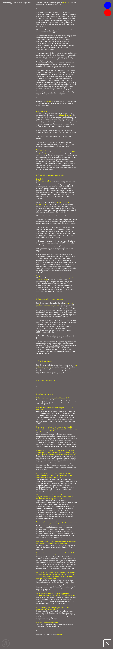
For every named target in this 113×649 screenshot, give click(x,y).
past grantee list (55, 30)
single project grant (43, 590)
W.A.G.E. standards (53, 346)
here (37, 307)
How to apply (6, 3)
